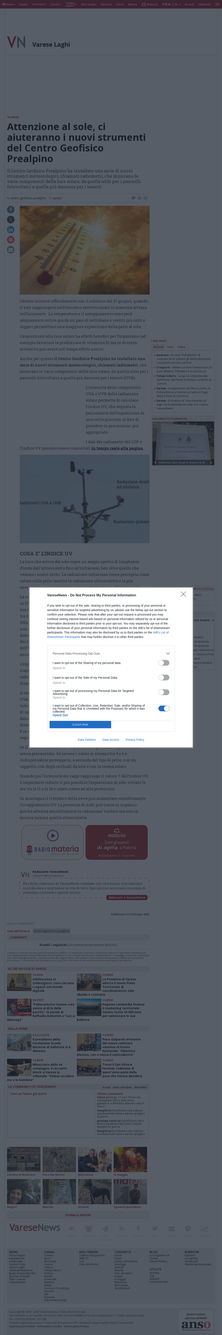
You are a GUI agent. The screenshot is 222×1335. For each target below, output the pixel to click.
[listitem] (111, 653)
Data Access (110, 739)
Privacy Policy (135, 739)
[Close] (185, 595)
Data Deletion (87, 739)
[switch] (163, 663)
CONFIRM (80, 724)
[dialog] (111, 667)
